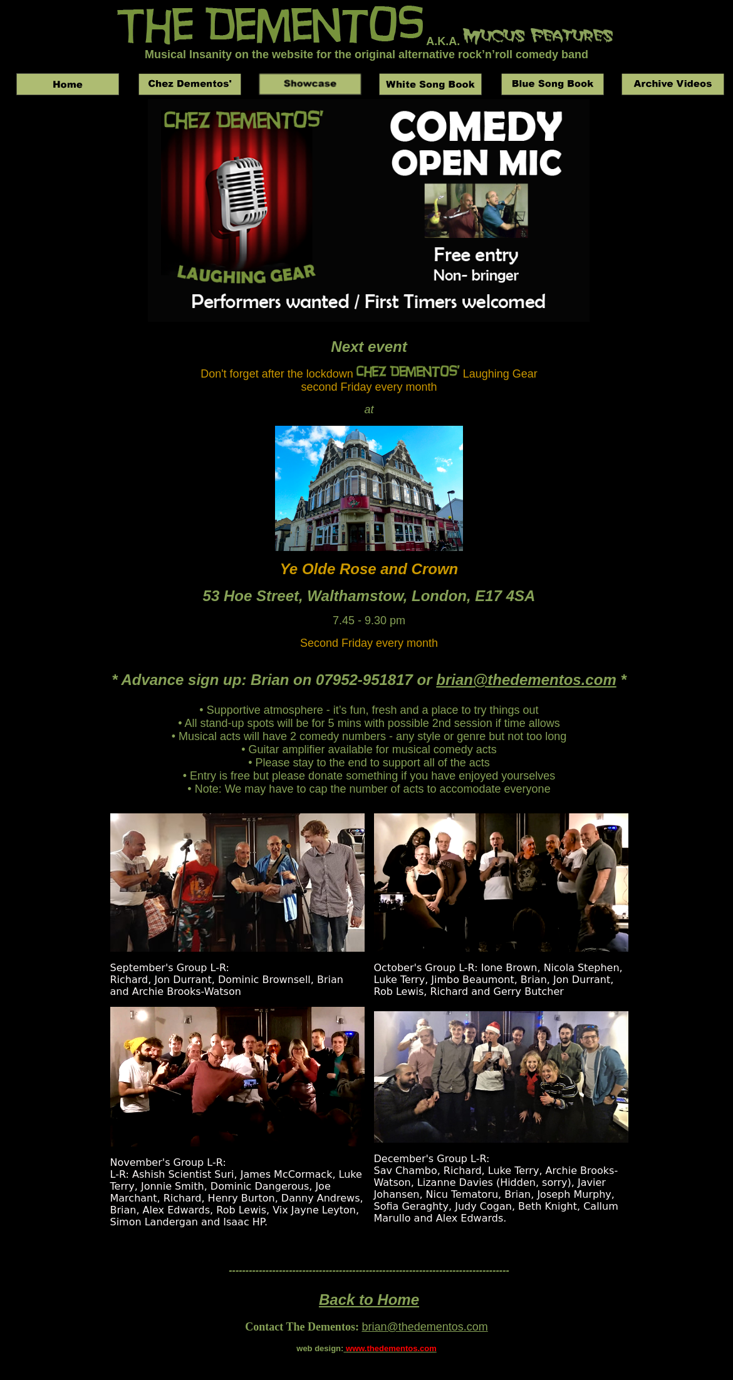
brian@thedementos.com (526, 679)
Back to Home (369, 1299)
